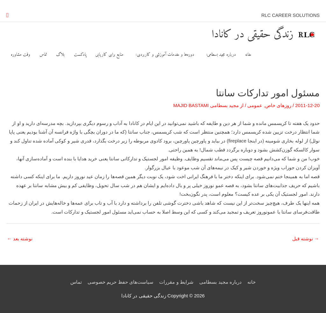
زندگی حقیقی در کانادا (245, 33)
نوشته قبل (305, 239)
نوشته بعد (19, 239)
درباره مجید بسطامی (221, 282)
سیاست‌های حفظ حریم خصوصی (120, 282)
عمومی (254, 105)
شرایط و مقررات (176, 282)
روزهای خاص (278, 105)
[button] (7, 14)
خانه (252, 282)
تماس (76, 282)
